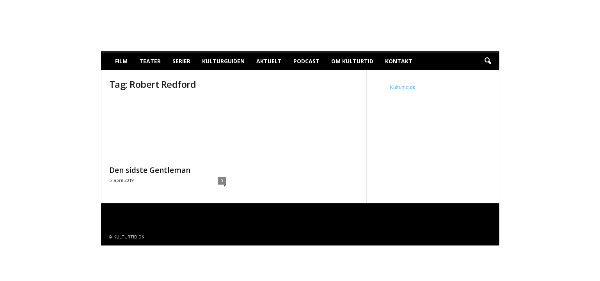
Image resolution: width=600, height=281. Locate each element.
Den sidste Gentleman (149, 170)
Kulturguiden (223, 61)
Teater (150, 61)
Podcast (306, 61)
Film (121, 61)
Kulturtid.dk (402, 87)
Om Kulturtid (352, 61)
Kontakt (398, 61)
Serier (181, 61)
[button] (487, 61)
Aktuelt (269, 61)
